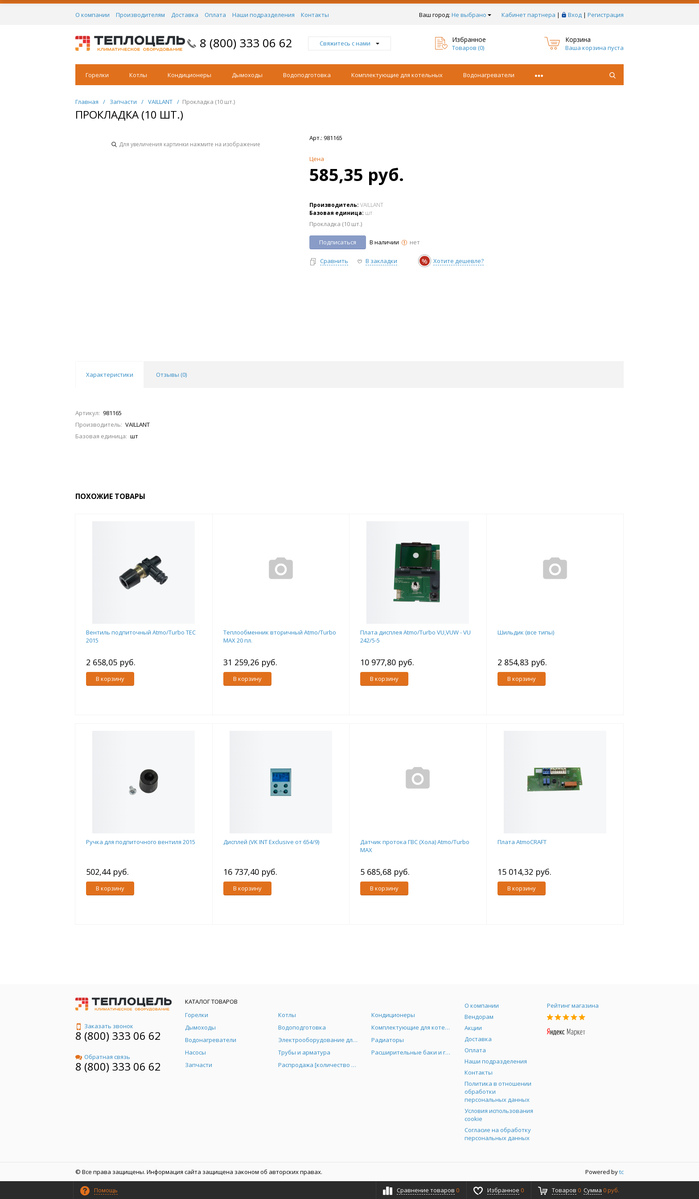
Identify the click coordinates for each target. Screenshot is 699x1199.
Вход (575, 15)
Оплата (215, 15)
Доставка (184, 15)
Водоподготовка (307, 75)
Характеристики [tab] (109, 375)
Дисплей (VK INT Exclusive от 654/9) (271, 842)
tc (621, 1172)
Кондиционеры (189, 75)
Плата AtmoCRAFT (522, 842)
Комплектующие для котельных (397, 75)
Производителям (140, 15)
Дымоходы (247, 75)
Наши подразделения (263, 15)
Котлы (138, 75)
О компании (92, 15)
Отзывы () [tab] (171, 375)
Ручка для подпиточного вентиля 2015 (140, 842)
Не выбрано (471, 15)
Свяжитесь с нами (349, 43)
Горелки (97, 75)
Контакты (315, 15)
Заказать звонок (104, 1026)
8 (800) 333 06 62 (246, 43)
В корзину (110, 679)
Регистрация (606, 15)
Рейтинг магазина (573, 1005)
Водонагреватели (488, 75)
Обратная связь (102, 1057)
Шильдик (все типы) (526, 632)
